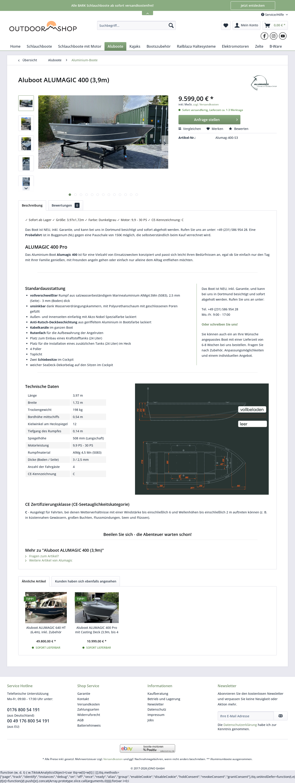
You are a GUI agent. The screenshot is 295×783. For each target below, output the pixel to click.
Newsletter (156, 704)
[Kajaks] (134, 46)
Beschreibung (32, 205)
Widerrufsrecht (88, 715)
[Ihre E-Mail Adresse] (246, 715)
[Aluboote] (115, 46)
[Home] (15, 46)
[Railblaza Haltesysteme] (196, 46)
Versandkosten (88, 704)
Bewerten (238, 129)
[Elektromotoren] (235, 46)
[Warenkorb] (275, 25)
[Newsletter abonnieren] (281, 715)
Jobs (151, 720)
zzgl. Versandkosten (206, 104)
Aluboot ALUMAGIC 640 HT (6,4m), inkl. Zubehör (46, 629)
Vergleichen (189, 129)
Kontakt (83, 699)
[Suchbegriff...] (136, 25)
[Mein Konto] (246, 25)
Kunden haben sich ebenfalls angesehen (85, 581)
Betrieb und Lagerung (164, 699)
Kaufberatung (158, 693)
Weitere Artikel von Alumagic (48, 560)
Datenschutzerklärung (240, 725)
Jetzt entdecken (253, 5)
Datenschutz (157, 709)
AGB (80, 720)
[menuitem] (136, 25)
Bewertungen (66, 205)
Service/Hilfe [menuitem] (273, 14)
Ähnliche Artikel (34, 581)
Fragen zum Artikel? (42, 556)
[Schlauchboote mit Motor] (79, 46)
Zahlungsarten (88, 709)
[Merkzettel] (226, 25)
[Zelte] (259, 46)
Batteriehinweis (89, 725)
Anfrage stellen (216, 119)
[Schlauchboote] (39, 46)
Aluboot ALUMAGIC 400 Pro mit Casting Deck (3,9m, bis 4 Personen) (96, 629)
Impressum (156, 715)
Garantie (83, 693)
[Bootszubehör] (158, 46)
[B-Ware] (275, 46)
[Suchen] (171, 25)
